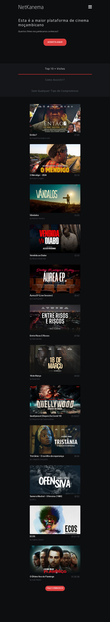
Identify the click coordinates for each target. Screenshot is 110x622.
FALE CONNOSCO (55, 588)
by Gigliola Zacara (37, 540)
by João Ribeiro (35, 580)
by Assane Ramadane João (40, 138)
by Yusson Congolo (37, 178)
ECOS (32, 537)
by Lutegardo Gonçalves (39, 459)
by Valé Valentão (36, 339)
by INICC (33, 500)
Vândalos (34, 215)
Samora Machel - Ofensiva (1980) (46, 496)
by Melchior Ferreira (37, 219)
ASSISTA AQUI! (55, 42)
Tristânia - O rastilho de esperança (47, 456)
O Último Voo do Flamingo (42, 577)
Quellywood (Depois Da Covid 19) (46, 416)
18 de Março (35, 376)
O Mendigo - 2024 (38, 175)
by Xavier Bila (35, 379)
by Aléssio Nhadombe (38, 259)
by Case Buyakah (36, 299)
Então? (33, 135)
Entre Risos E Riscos (39, 336)
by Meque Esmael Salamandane (42, 419)
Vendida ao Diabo (38, 256)
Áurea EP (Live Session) (41, 296)
